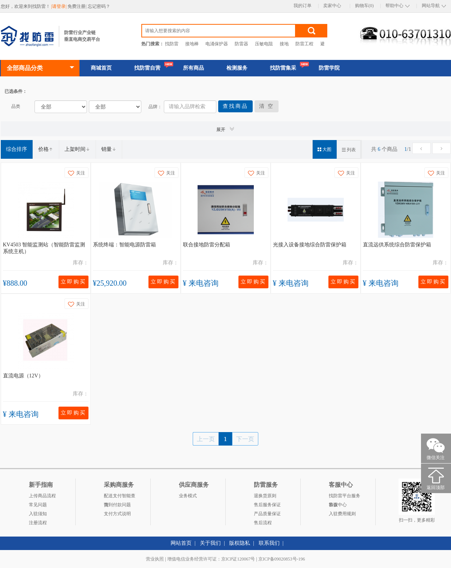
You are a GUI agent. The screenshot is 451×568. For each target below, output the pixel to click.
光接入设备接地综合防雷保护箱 (309, 244)
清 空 (266, 106)
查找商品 (235, 106)
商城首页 (101, 68)
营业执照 (155, 559)
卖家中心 (332, 5)
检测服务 (236, 68)
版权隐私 (239, 543)
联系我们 (269, 543)
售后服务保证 (267, 504)
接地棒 (192, 43)
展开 (225, 129)
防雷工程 (304, 43)
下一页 (245, 439)
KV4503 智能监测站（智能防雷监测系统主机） (44, 248)
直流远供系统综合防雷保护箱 (397, 244)
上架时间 (77, 149)
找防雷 (171, 43)
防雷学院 (329, 68)
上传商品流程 (42, 495)
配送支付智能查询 (119, 496)
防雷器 (241, 43)
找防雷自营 (147, 68)
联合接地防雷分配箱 (206, 244)
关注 (76, 173)
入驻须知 (38, 513)
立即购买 (73, 282)
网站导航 (431, 5)
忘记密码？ (99, 6)
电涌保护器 (216, 43)
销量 (108, 149)
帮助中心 (394, 5)
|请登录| (59, 6)
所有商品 (193, 68)
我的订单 (303, 5)
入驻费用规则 (342, 513)
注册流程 (38, 522)
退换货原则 (265, 495)
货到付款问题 (117, 504)
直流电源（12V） (23, 376)
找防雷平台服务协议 (344, 496)
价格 (45, 149)
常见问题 (38, 504)
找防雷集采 (283, 68)
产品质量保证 (267, 513)
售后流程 (263, 522)
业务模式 (188, 495)
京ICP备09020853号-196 (281, 559)
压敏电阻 (264, 43)
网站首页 (181, 543)
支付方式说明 (117, 513)
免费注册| (77, 6)
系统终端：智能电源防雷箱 (124, 244)
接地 (284, 43)
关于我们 (210, 543)
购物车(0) (364, 5)
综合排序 (16, 149)
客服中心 (338, 504)
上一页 (206, 439)
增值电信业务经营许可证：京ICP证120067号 (211, 559)
